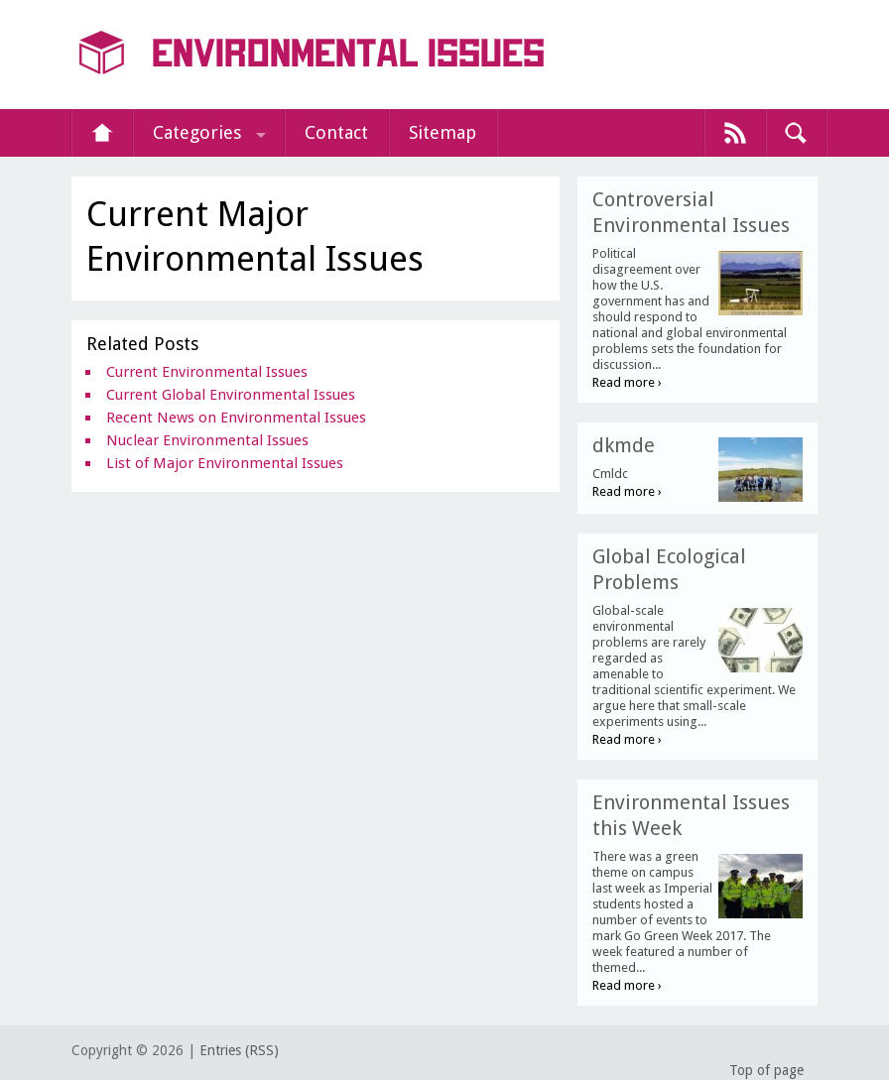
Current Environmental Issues (207, 372)
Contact (336, 132)
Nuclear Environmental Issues (207, 440)
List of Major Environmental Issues (224, 463)
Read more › (627, 382)
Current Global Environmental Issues (230, 395)
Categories (197, 132)
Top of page (766, 1070)
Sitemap (442, 132)
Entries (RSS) (239, 1050)
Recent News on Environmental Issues (236, 417)
